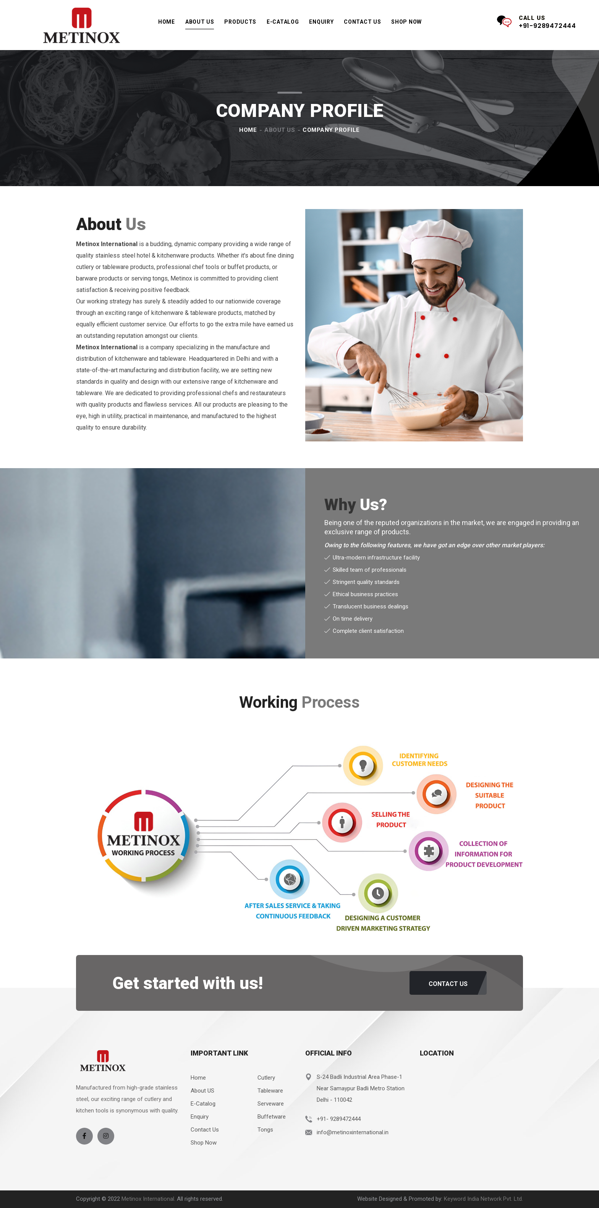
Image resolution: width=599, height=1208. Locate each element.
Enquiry (321, 22)
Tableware (270, 1090)
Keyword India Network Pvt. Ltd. (483, 1198)
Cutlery (266, 1077)
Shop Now (406, 22)
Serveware (270, 1103)
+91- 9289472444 (339, 1119)
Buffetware (271, 1116)
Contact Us (362, 22)
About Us (199, 22)
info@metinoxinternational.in (353, 1132)
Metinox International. (149, 1198)
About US (202, 1090)
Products (240, 24)
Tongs (265, 1129)
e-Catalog (283, 24)
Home (166, 22)
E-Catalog (203, 1103)
